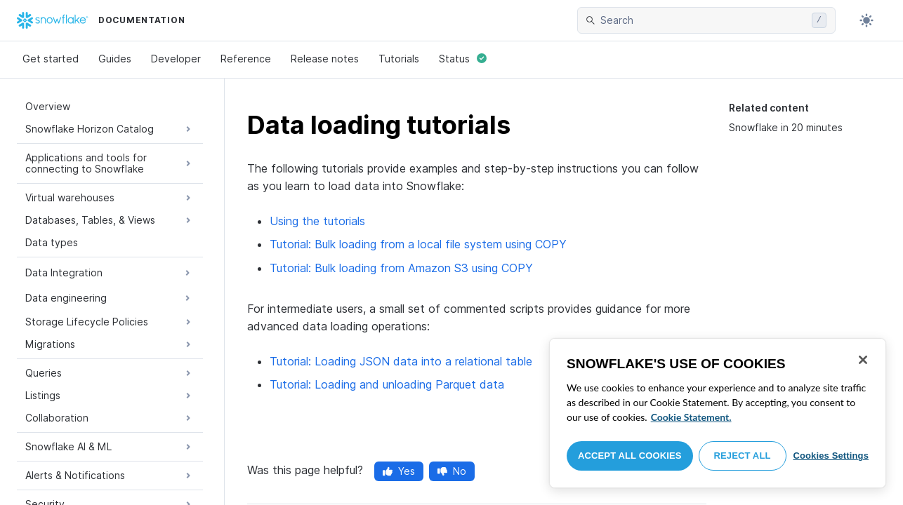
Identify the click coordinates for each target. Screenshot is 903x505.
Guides (114, 59)
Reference (245, 59)
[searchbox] (703, 20)
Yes (399, 471)
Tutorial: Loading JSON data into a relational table (401, 361)
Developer (176, 59)
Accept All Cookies (630, 455)
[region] (717, 413)
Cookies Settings (831, 455)
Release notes (325, 59)
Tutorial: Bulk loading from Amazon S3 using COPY (401, 268)
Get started (50, 59)
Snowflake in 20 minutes (786, 127)
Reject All (742, 455)
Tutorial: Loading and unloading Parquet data (387, 384)
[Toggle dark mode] (866, 20)
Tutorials (398, 59)
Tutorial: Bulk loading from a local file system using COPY (418, 244)
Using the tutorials (317, 221)
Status (463, 59)
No (451, 471)
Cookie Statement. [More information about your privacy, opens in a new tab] (691, 417)
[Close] (863, 359)
